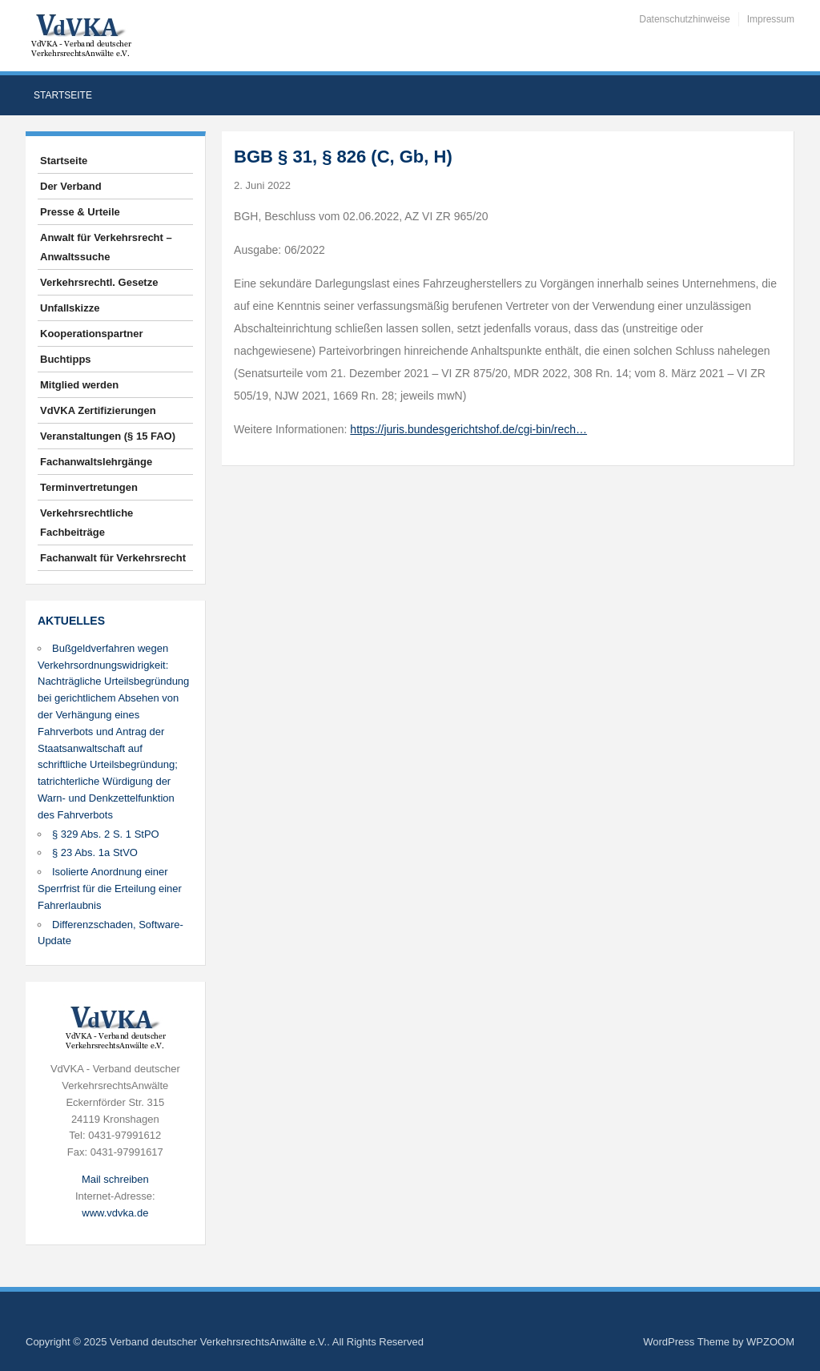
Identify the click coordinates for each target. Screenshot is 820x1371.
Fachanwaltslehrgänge (96, 462)
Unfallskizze (69, 308)
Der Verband (71, 186)
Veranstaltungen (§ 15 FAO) (107, 436)
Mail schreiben (115, 1179)
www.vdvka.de (115, 1213)
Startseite (63, 95)
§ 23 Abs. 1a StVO (95, 852)
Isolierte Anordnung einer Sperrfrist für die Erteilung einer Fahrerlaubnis (110, 888)
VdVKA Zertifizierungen (98, 410)
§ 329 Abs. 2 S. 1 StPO (105, 834)
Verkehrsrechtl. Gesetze (99, 282)
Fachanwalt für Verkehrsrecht (113, 558)
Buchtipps (65, 359)
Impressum (770, 19)
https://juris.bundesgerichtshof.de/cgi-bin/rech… (468, 429)
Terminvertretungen (89, 487)
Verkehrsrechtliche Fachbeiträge (86, 522)
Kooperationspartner (91, 334)
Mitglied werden (79, 385)
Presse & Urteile (80, 212)
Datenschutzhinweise (684, 19)
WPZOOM (770, 1342)
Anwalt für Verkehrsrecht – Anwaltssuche (106, 247)
